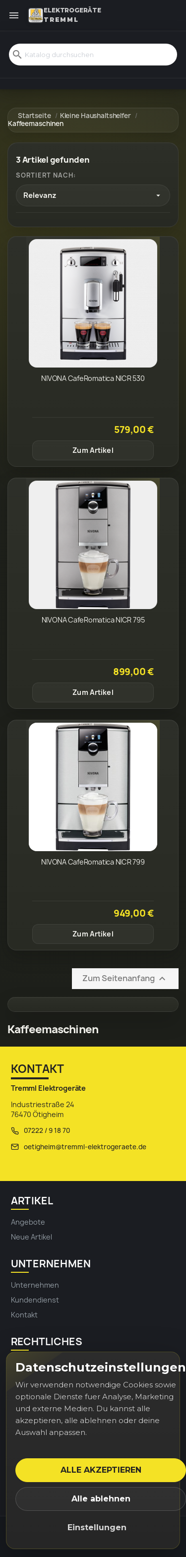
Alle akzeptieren (101, 1470)
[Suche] (93, 54)
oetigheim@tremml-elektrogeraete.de (85, 1146)
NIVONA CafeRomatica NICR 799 (93, 862)
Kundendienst (35, 1300)
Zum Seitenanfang (125, 979)
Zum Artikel (93, 450)
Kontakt (24, 1314)
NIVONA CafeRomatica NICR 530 (93, 378)
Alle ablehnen (100, 1498)
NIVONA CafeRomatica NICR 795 (93, 619)
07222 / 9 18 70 (47, 1130)
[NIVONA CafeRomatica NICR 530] (93, 303)
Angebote (28, 1222)
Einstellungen (96, 1527)
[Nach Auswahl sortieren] (93, 195)
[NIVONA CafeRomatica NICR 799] (93, 787)
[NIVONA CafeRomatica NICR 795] (93, 545)
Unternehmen (35, 1285)
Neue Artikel (31, 1237)
